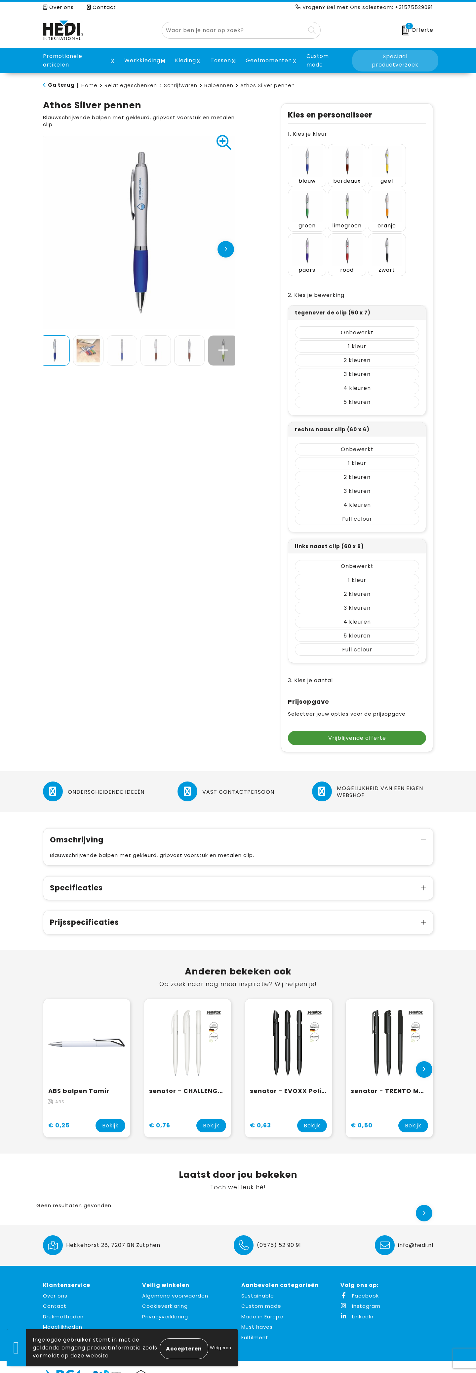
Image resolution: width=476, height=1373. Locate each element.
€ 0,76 (159, 1109)
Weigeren (220, 1347)
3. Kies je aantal (310, 664)
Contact (101, 7)
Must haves (257, 1310)
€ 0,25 (59, 1109)
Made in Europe (262, 1300)
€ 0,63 (260, 1109)
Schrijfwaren (180, 85)
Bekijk (110, 1109)
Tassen (221, 60)
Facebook (359, 1279)
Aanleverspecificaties (73, 1321)
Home (89, 85)
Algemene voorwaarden (175, 1279)
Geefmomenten (269, 60)
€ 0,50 (362, 1109)
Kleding (185, 60)
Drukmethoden (63, 1300)
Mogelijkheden (62, 1310)
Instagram (360, 1289)
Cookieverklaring (165, 1289)
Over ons (58, 7)
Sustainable (257, 1279)
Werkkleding (142, 60)
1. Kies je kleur (307, 133)
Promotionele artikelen (62, 60)
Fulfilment (254, 1321)
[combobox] (233, 30)
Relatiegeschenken (130, 85)
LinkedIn (357, 1300)
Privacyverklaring (165, 1300)
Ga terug (61, 84)
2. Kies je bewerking (316, 279)
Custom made (261, 1289)
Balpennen (218, 85)
